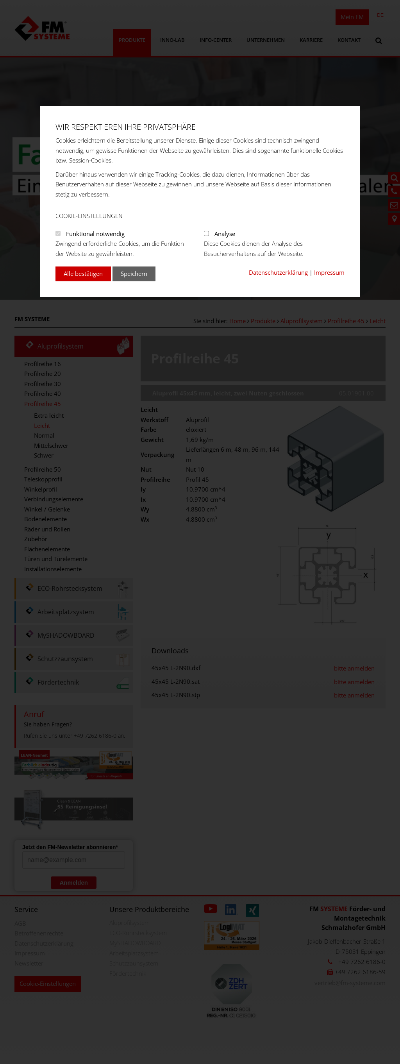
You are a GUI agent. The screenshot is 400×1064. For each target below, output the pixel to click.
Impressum (329, 272)
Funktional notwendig (95, 234)
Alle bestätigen (83, 273)
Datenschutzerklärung (278, 272)
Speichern (134, 273)
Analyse (224, 234)
